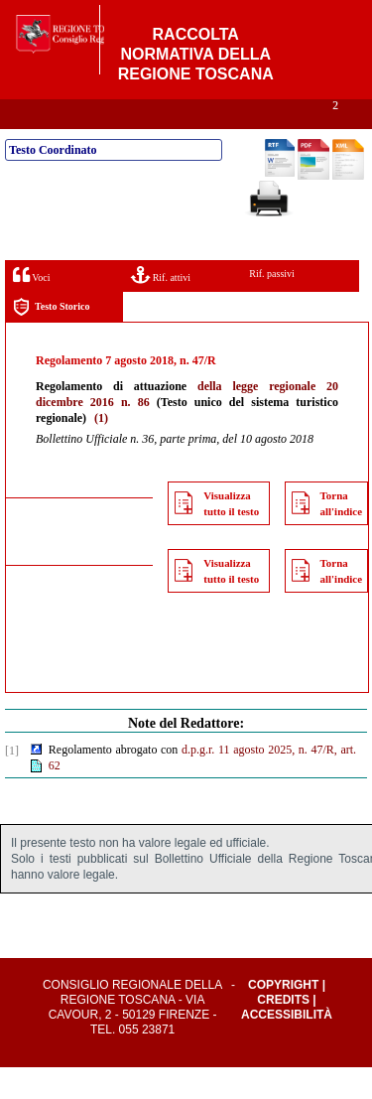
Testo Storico (51, 339)
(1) (101, 450)
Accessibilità (286, 1046)
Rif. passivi (272, 305)
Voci (31, 306)
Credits (283, 1031)
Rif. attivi (160, 306)
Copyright (283, 1017)
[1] (12, 782)
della (209, 418)
